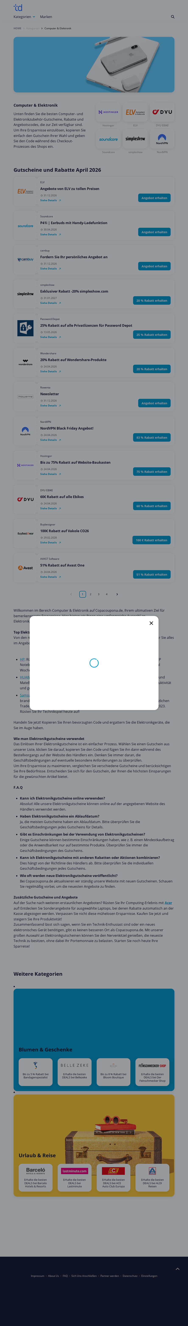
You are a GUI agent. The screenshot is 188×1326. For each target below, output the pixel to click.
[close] (151, 623)
